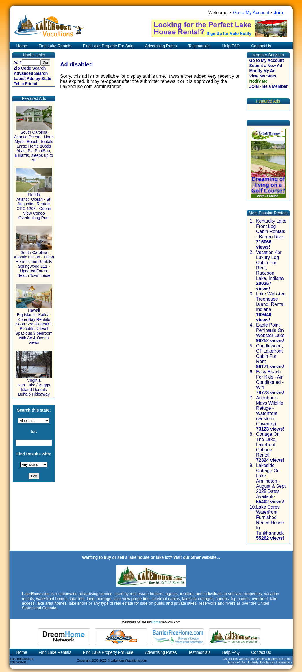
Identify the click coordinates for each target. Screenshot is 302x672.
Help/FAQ (231, 46)
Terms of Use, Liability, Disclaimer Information (259, 662)
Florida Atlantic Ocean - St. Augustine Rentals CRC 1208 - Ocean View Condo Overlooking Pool (34, 204)
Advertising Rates (161, 46)
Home (21, 46)
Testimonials (199, 46)
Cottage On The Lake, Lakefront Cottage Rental (268, 444)
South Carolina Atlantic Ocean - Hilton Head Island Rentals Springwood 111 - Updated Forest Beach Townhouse (34, 262)
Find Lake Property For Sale (108, 46)
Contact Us (261, 46)
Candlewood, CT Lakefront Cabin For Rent (269, 353)
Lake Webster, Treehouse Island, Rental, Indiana (271, 301)
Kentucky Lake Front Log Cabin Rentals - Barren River (271, 229)
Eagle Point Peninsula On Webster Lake (270, 330)
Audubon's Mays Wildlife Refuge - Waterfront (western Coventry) (269, 410)
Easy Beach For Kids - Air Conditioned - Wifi (270, 379)
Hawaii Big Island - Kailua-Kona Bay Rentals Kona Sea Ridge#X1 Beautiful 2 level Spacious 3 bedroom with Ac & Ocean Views (33, 324)
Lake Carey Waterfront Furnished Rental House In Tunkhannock (270, 520)
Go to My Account (251, 12)
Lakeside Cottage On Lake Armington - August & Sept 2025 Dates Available (271, 481)
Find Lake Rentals (55, 46)
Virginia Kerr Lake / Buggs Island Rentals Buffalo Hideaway (34, 385)
